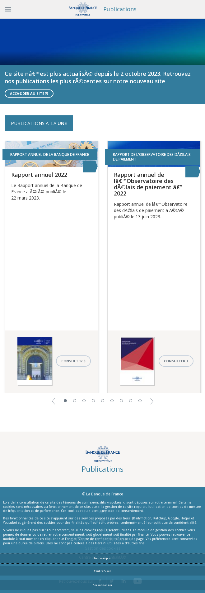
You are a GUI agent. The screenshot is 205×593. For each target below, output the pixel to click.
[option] (102, 61)
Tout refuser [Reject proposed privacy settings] (102, 570)
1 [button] (65, 400)
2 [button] (74, 400)
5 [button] (102, 400)
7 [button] (121, 400)
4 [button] (93, 400)
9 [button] (140, 400)
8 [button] (130, 400)
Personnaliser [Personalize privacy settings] (102, 584)
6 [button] (112, 400)
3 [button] (84, 400)
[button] (53, 400)
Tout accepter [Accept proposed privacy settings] (103, 558)
